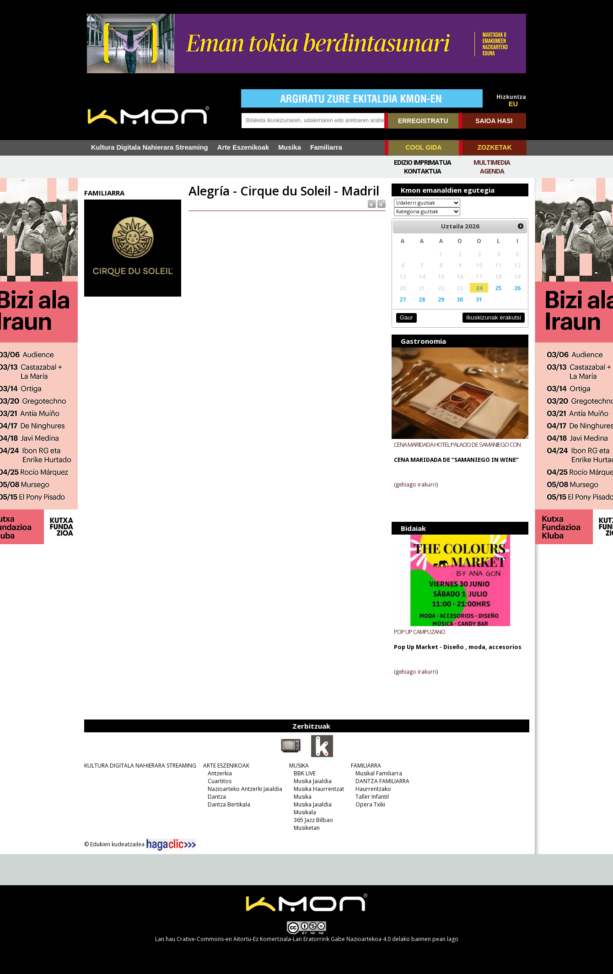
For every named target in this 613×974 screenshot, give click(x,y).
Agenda (492, 171)
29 (441, 299)
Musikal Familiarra (378, 773)
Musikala (305, 812)
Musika (289, 147)
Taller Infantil (372, 797)
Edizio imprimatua (422, 162)
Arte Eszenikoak (243, 147)
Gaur (406, 317)
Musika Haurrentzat (319, 789)
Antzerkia (220, 773)
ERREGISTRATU (423, 120)
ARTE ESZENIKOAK (226, 765)
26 (517, 288)
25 (498, 288)
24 (479, 288)
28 (422, 299)
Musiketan (307, 828)
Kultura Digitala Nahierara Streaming (149, 147)
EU (513, 104)
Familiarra (326, 147)
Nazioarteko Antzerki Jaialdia (245, 789)
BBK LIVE (305, 773)
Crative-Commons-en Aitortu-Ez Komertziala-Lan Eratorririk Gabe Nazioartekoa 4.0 (284, 939)
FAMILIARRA (366, 765)
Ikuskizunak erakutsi (493, 317)
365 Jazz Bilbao (313, 820)
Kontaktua (422, 171)
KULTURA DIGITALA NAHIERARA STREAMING (140, 765)
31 (479, 299)
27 (402, 299)
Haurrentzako (373, 789)
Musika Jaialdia (313, 781)
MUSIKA (299, 765)
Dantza (217, 797)
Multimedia (491, 162)
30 (460, 299)
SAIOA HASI (493, 120)
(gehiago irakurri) (416, 485)
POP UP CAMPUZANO (419, 632)
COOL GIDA (423, 147)
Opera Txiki (370, 804)
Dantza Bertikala (229, 804)
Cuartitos (219, 781)
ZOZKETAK (494, 147)
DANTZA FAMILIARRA (382, 781)
